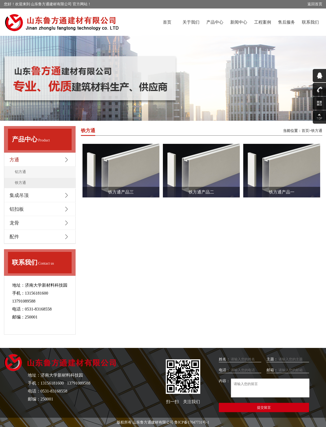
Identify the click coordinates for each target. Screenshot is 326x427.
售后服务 (286, 22)
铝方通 (20, 172)
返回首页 (314, 4)
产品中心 (214, 22)
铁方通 (20, 183)
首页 (167, 22)
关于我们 (190, 22)
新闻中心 (238, 22)
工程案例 (262, 22)
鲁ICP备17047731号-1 (191, 422)
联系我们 (310, 22)
